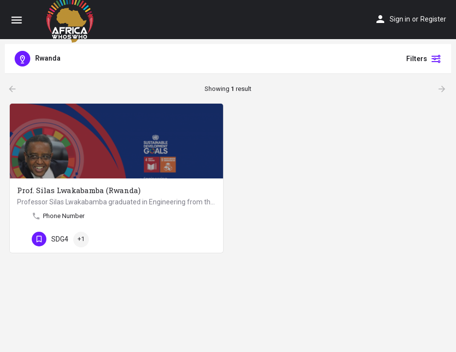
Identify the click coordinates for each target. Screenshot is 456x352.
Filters (423, 58)
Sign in (400, 19)
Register (433, 19)
